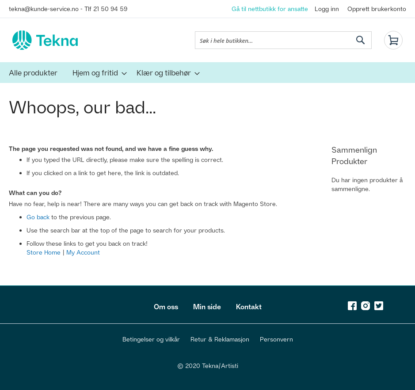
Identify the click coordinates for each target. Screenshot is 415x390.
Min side (207, 306)
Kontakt (249, 306)
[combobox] (283, 40)
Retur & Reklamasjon (219, 339)
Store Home (44, 252)
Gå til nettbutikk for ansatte (270, 8)
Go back (38, 217)
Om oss (166, 306)
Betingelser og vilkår (151, 339)
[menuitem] (33, 72)
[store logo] (45, 40)
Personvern (276, 339)
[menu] (207, 72)
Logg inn (327, 8)
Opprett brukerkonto (376, 8)
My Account (83, 252)
